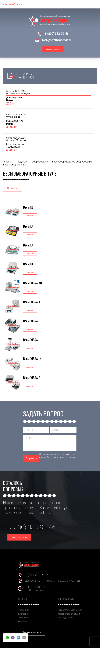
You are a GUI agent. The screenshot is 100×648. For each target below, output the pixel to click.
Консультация (19, 537)
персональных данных (64, 457)
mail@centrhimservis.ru (56, 40)
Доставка (23, 613)
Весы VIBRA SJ (32, 377)
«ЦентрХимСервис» (12, 4)
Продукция (23, 610)
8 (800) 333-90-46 (56, 34)
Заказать (12, 188)
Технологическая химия (70, 610)
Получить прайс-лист (25, 75)
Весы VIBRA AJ (32, 301)
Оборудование (65, 617)
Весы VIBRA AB (32, 282)
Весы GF (28, 263)
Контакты (23, 621)
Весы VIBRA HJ (32, 339)
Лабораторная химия (69, 613)
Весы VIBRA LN (32, 358)
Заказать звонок (53, 49)
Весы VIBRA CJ (32, 320)
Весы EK (28, 244)
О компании (24, 617)
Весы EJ (28, 226)
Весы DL (28, 207)
